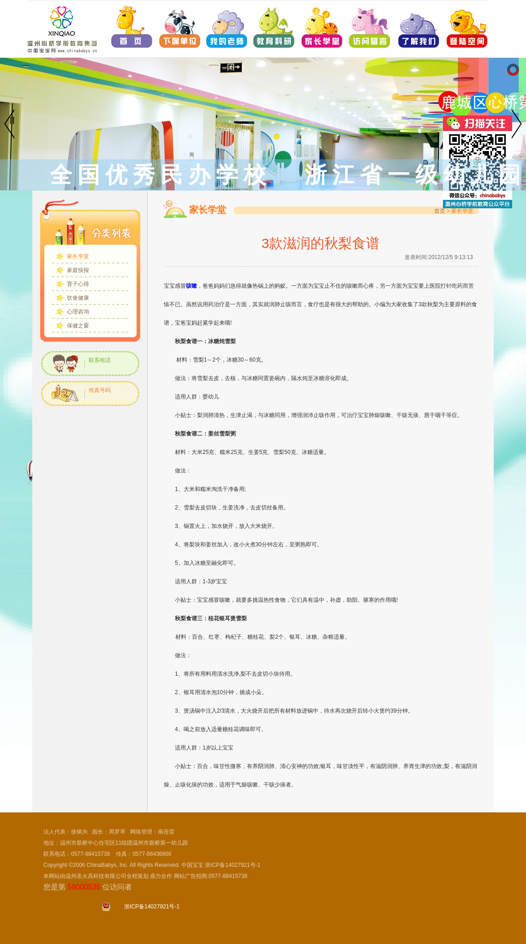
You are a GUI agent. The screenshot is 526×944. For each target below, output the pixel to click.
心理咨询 (78, 312)
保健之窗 (78, 325)
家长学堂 (78, 256)
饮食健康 (78, 298)
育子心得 (78, 284)
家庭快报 (78, 270)
